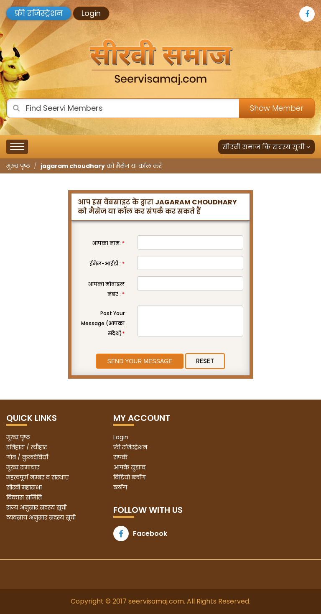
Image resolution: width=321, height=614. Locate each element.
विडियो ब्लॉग (129, 477)
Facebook (140, 533)
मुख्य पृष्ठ (18, 166)
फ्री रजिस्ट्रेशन (39, 13)
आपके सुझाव (129, 467)
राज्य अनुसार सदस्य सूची (36, 507)
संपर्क (120, 457)
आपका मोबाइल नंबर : (106, 289)
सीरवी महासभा (24, 487)
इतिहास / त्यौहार (26, 447)
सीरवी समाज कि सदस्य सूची (266, 147)
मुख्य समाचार (22, 467)
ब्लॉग (120, 487)
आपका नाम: (108, 243)
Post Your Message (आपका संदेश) (103, 323)
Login (91, 13)
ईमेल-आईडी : (107, 263)
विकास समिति (24, 497)
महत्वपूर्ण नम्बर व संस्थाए (37, 477)
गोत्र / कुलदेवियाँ (27, 457)
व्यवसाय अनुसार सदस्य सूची (41, 517)
